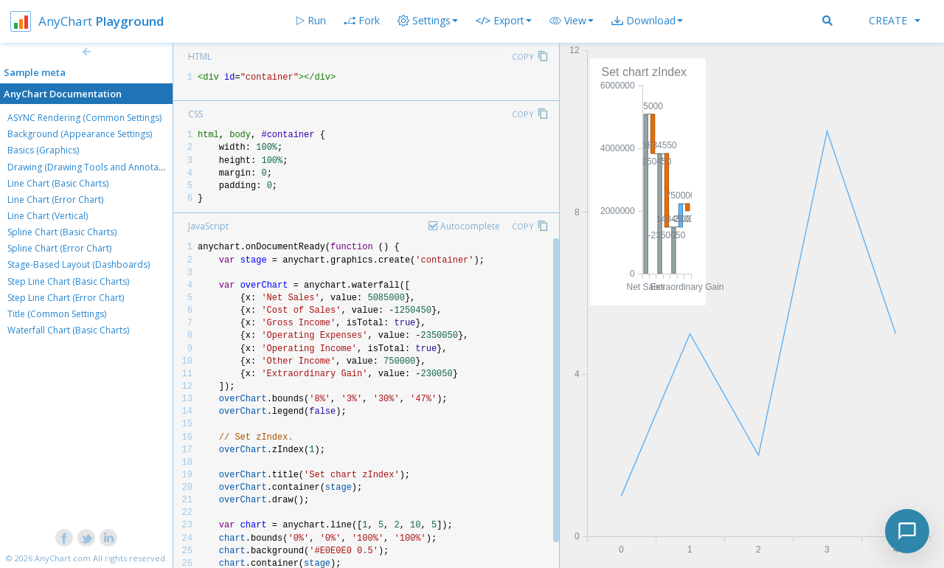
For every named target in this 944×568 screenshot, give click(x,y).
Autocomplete (470, 226)
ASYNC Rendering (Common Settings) (84, 117)
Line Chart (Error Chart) (55, 199)
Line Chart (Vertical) (47, 215)
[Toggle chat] (907, 531)
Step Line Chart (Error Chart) (65, 297)
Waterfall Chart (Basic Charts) (68, 330)
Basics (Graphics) (43, 150)
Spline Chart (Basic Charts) (62, 232)
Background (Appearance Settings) (79, 134)
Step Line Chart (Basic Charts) (68, 281)
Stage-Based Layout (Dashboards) (78, 264)
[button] (572, 20)
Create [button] (894, 20)
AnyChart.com (63, 558)
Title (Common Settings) (56, 314)
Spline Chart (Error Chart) (59, 248)
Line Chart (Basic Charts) (57, 183)
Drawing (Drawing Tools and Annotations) (94, 167)
